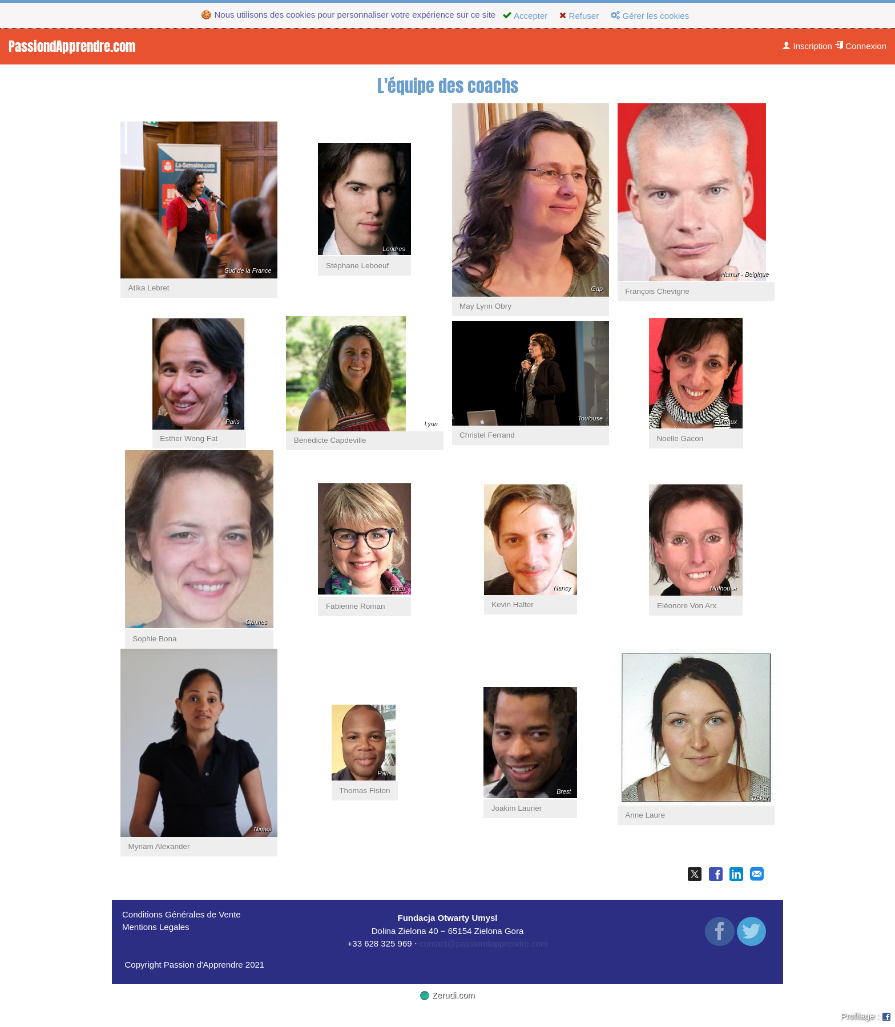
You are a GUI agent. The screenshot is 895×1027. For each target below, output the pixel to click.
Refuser (579, 16)
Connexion (860, 46)
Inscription (807, 46)
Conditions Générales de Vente (181, 914)
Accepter (525, 16)
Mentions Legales (156, 927)
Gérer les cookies (650, 16)
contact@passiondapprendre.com (484, 943)
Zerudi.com (447, 995)
